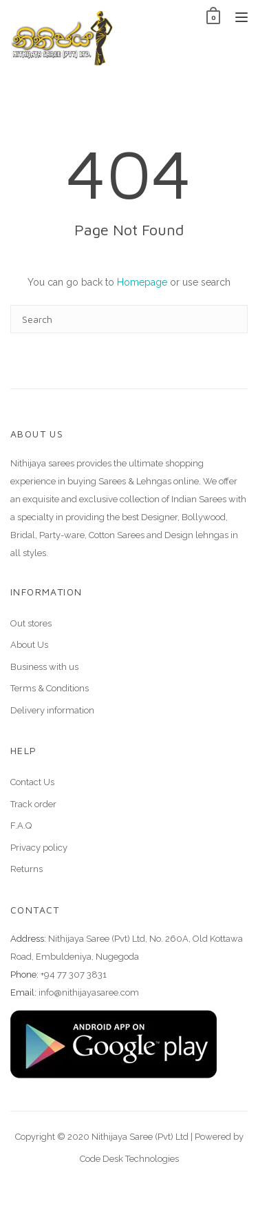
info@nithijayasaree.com (89, 992)
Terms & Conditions (49, 688)
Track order (33, 804)
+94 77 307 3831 (74, 974)
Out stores (31, 623)
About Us (29, 645)
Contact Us (32, 782)
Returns (26, 869)
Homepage (142, 282)
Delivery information (52, 710)
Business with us (44, 667)
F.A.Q (21, 825)
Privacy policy (38, 847)
